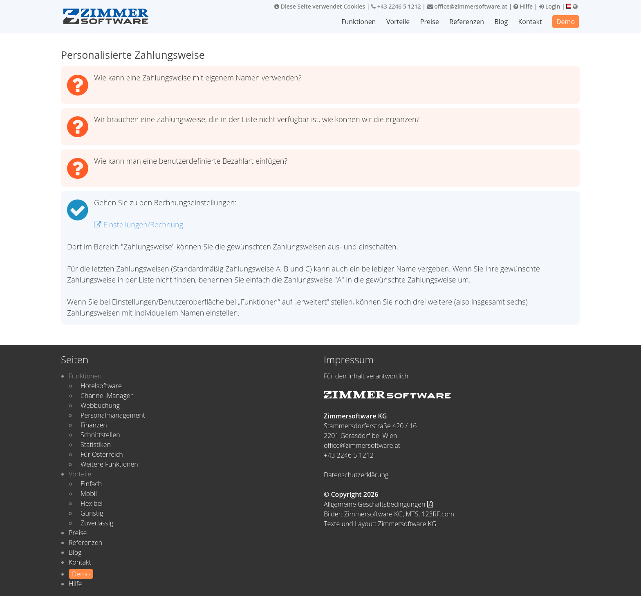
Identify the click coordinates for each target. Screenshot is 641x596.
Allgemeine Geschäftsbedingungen (378, 504)
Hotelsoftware (101, 385)
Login (549, 6)
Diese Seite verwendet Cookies (319, 6)
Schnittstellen (100, 434)
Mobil (89, 493)
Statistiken (96, 444)
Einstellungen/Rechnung (138, 224)
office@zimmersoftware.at (467, 6)
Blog (501, 21)
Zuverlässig (97, 522)
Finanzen (94, 424)
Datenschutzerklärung (356, 474)
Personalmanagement (113, 415)
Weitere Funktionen (109, 464)
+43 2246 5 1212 (396, 6)
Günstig (92, 513)
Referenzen (466, 21)
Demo (565, 21)
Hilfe (523, 6)
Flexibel (92, 503)
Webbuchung (100, 405)
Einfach (91, 483)
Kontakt (530, 21)
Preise (429, 21)
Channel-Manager (107, 395)
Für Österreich (102, 454)
